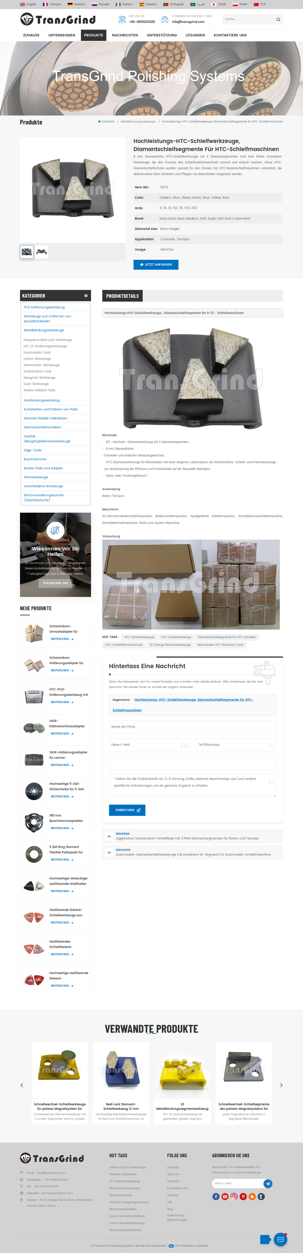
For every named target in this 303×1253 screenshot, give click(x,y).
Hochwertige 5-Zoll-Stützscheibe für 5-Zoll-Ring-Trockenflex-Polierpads (67, 787)
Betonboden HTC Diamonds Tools (220, 645)
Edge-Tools (32, 450)
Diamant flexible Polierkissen (45, 418)
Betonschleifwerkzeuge (124, 1188)
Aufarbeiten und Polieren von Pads (51, 409)
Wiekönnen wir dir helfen (55, 551)
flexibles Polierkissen (123, 1174)
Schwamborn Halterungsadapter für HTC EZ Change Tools (66, 661)
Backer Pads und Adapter (43, 468)
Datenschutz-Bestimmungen (177, 1217)
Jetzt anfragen (156, 264)
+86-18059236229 (142, 22)
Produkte (93, 36)
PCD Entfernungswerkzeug (44, 307)
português (173, 4)
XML (169, 1202)
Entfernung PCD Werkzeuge (127, 1167)
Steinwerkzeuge (36, 477)
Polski (240, 4)
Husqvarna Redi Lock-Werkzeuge (48, 340)
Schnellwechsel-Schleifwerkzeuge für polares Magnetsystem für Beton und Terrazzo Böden (60, 1106)
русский (100, 4)
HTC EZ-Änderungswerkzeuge (45, 346)
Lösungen (195, 36)
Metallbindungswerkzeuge (44, 330)
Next (281, 1085)
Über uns (173, 1174)
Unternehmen (61, 36)
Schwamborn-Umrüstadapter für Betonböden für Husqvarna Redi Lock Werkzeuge (65, 629)
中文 (260, 4)
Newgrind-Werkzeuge (40, 378)
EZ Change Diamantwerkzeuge (170, 645)
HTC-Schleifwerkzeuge (139, 637)
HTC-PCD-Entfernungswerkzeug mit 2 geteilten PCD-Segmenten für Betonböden (68, 692)
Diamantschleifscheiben (42, 427)
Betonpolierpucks (120, 1195)
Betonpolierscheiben (123, 1209)
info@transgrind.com (188, 22)
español (148, 4)
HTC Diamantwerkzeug (124, 1181)
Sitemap (172, 1195)
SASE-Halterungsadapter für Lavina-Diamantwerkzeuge (68, 755)
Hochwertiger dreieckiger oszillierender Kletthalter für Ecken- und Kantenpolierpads (68, 881)
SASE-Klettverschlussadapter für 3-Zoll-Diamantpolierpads (67, 724)
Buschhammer (35, 459)
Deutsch (76, 4)
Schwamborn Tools (37, 371)
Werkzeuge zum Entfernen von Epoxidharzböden (47, 319)
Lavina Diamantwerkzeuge (127, 1223)
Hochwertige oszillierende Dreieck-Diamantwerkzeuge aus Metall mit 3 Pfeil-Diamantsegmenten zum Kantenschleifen (68, 976)
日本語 (218, 4)
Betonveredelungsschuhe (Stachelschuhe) (44, 498)
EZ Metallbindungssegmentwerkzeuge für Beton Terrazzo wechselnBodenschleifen (182, 1106)
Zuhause (31, 36)
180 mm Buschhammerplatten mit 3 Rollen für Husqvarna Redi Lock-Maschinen (66, 818)
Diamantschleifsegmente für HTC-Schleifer (227, 637)
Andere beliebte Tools (39, 390)
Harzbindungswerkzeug (42, 400)
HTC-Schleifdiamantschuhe (124, 645)
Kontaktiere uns (55, 583)
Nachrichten (125, 36)
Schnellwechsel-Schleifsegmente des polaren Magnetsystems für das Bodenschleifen (243, 1106)
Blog (170, 1209)
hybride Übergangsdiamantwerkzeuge (47, 439)
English (28, 4)
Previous (21, 1085)
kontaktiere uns (230, 36)
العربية (197, 4)
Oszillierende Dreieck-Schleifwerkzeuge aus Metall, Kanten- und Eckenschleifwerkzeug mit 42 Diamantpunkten (69, 913)
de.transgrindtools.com (57, 1193)
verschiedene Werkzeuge (43, 486)
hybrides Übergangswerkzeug (129, 1202)
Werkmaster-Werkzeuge (42, 365)
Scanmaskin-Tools (37, 352)
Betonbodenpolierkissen (125, 1230)
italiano (124, 4)
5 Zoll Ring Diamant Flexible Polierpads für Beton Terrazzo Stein (66, 850)
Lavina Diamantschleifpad (127, 1216)
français (52, 4)
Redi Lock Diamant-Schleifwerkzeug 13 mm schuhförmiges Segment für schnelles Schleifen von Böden (121, 1106)
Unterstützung (162, 36)
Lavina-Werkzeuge (37, 359)
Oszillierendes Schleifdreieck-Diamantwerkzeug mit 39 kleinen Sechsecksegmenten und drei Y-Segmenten (68, 944)
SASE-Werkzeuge (36, 384)
